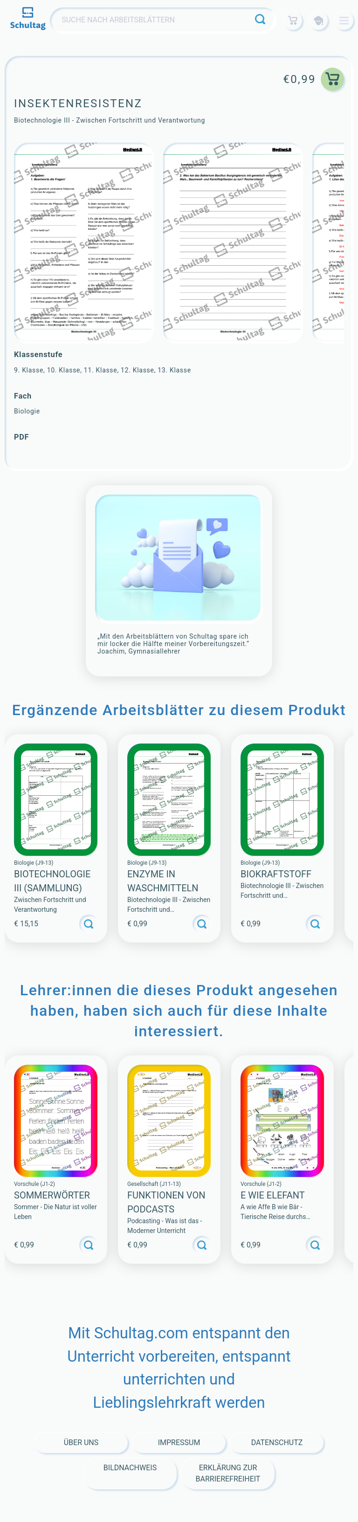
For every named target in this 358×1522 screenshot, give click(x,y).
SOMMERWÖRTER (52, 1195)
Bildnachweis (130, 1467)
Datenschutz (277, 1442)
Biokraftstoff (276, 874)
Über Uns (81, 1442)
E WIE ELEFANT (273, 1195)
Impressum (179, 1442)
